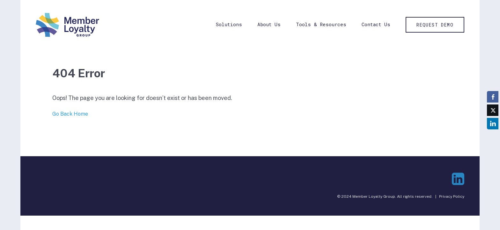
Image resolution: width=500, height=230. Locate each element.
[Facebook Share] (492, 97)
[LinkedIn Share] (492, 123)
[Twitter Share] (492, 110)
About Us (269, 24)
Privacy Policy (451, 196)
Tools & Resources (321, 24)
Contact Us (376, 24)
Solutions (229, 24)
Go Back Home (70, 114)
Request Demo (434, 25)
